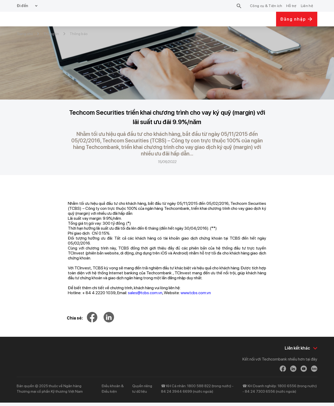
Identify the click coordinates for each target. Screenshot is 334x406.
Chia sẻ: (75, 318)
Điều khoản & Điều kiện (113, 392)
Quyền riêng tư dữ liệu (142, 392)
